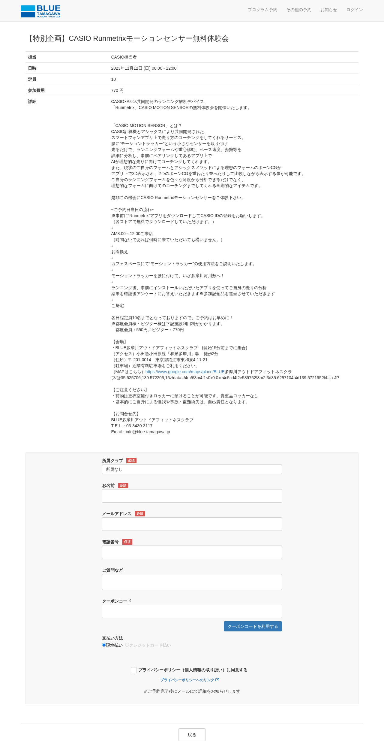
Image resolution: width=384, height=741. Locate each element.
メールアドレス (123, 514)
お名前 (115, 485)
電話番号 (117, 542)
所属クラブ (119, 460)
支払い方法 (112, 638)
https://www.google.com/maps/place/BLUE (185, 371)
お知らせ (328, 9)
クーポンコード (116, 601)
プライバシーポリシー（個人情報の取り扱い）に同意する (193, 670)
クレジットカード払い (148, 645)
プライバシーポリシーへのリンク (187, 680)
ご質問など (112, 570)
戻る (192, 734)
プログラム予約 (262, 9)
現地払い (112, 645)
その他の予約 (298, 9)
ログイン (354, 9)
